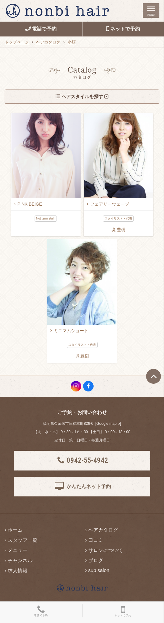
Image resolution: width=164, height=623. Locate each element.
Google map (106, 423)
